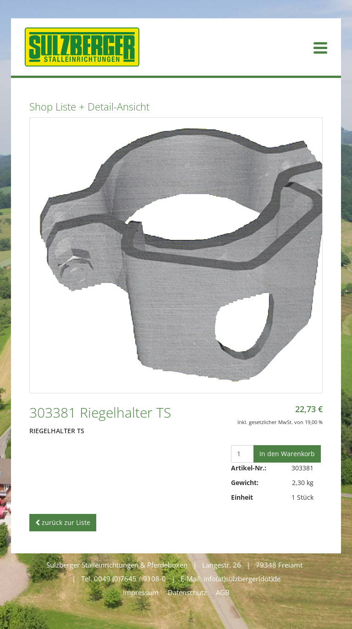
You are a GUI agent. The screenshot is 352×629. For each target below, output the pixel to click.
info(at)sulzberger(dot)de (242, 578)
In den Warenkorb (287, 453)
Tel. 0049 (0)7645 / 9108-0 (123, 578)
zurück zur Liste (62, 522)
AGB (223, 592)
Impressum (141, 592)
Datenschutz (187, 592)
